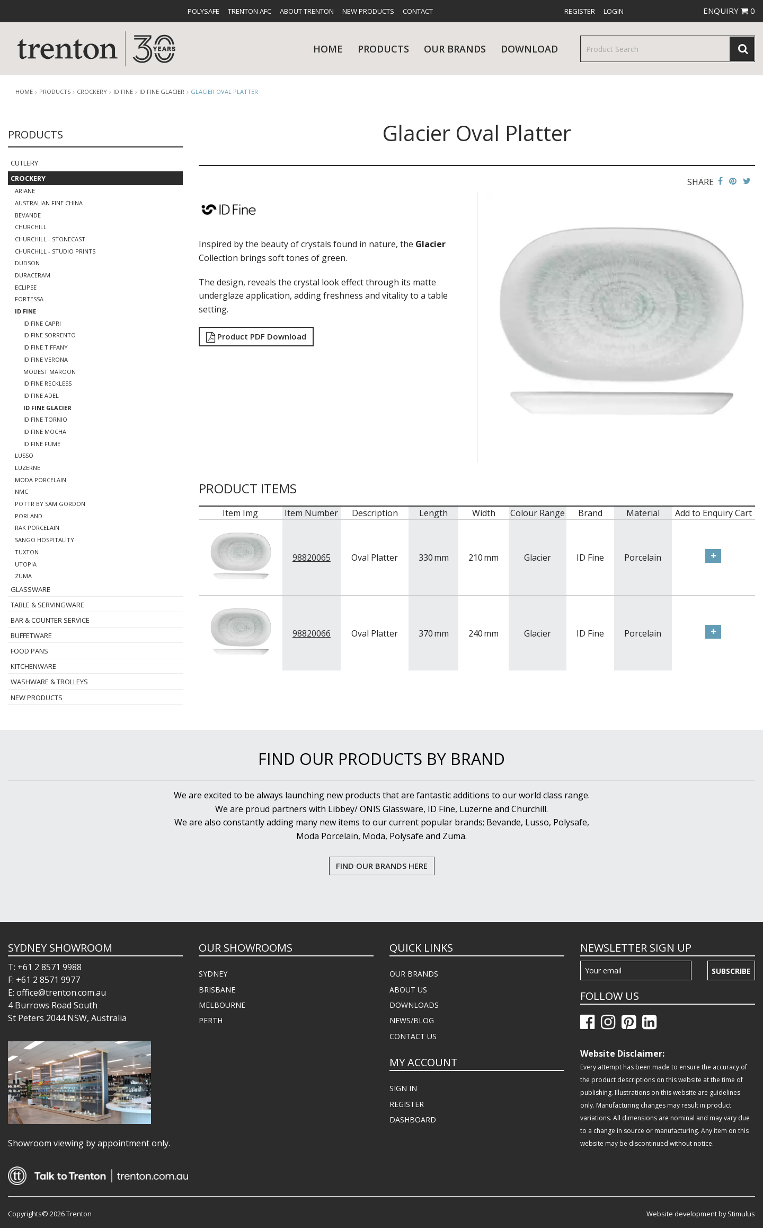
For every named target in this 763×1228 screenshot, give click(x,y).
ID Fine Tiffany (45, 347)
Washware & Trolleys (49, 681)
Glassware (30, 589)
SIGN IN (403, 1088)
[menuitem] (203, 11)
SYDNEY (213, 974)
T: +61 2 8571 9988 (45, 967)
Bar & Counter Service (50, 620)
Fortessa (29, 299)
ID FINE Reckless (47, 383)
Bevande (28, 215)
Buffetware (31, 635)
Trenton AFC (249, 11)
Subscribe (731, 971)
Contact (418, 11)
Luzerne (27, 468)
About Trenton (307, 11)
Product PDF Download (256, 336)
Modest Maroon (49, 372)
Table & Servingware (47, 604)
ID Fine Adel (41, 395)
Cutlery (24, 163)
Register (579, 11)
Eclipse (26, 287)
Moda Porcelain (40, 480)
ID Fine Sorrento (49, 335)
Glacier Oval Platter (224, 91)
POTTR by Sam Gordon (50, 504)
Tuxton (27, 552)
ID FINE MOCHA (44, 432)
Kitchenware (33, 666)
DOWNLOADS (414, 1005)
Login (614, 11)
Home (328, 48)
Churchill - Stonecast (50, 239)
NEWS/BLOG (411, 1020)
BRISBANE (217, 990)
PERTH (211, 1020)
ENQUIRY (729, 10)
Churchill (31, 227)
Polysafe (203, 11)
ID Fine (123, 92)
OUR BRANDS (413, 974)
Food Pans (29, 651)
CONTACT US (413, 1036)
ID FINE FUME (41, 444)
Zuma (23, 576)
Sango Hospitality (44, 540)
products (383, 48)
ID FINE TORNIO (45, 419)
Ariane (25, 191)
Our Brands (455, 48)
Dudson (27, 263)
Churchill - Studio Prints (55, 251)
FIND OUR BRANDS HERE (382, 865)
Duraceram (32, 275)
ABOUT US (408, 990)
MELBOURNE (222, 1005)
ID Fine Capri (42, 323)
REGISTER (406, 1104)
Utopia (26, 564)
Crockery (92, 92)
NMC (21, 491)
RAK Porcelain (37, 528)
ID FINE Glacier (161, 92)
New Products (368, 11)
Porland (28, 516)
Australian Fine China (49, 203)
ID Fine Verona (45, 359)
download (529, 48)
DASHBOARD (412, 1119)
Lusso (24, 455)
